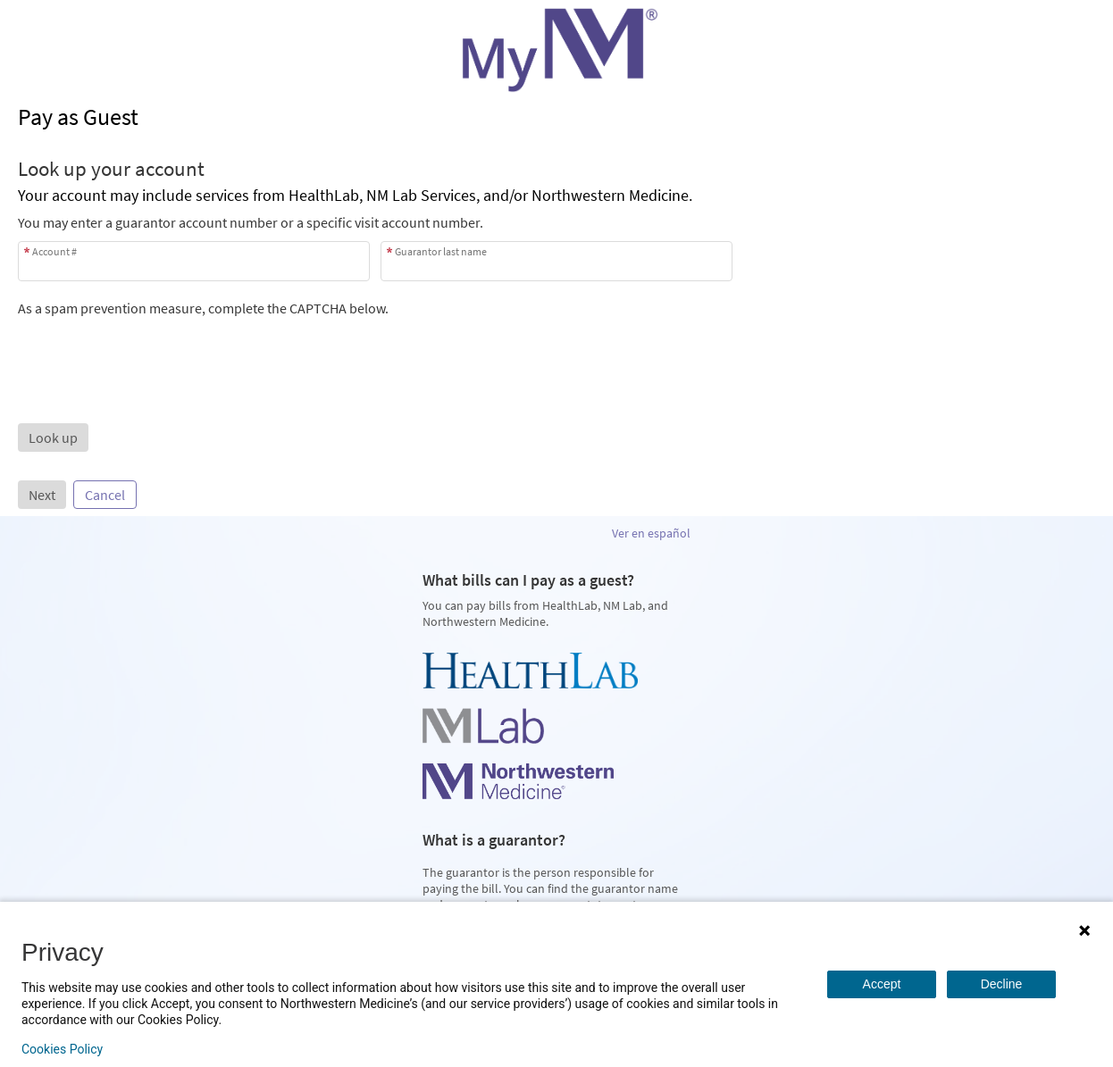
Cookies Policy (62, 1049)
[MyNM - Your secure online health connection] (556, 50)
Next (42, 495)
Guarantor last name (441, 251)
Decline (1002, 984)
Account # (54, 251)
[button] (53, 437)
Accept (882, 984)
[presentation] (153, 352)
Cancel (105, 495)
